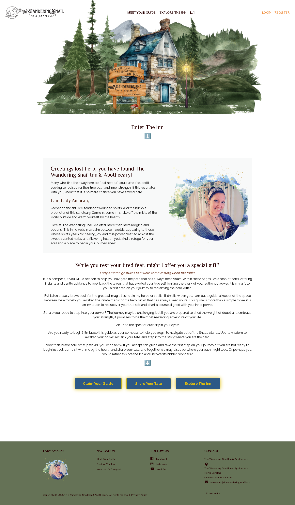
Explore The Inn (173, 12)
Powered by (213, 493)
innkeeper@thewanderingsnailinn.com (228, 482)
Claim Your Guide (98, 383)
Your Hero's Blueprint (109, 469)
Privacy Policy (139, 494)
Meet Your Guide (141, 12)
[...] (192, 12)
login (266, 12)
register (281, 12)
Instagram (158, 464)
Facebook (158, 458)
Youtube (158, 469)
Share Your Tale (148, 383)
